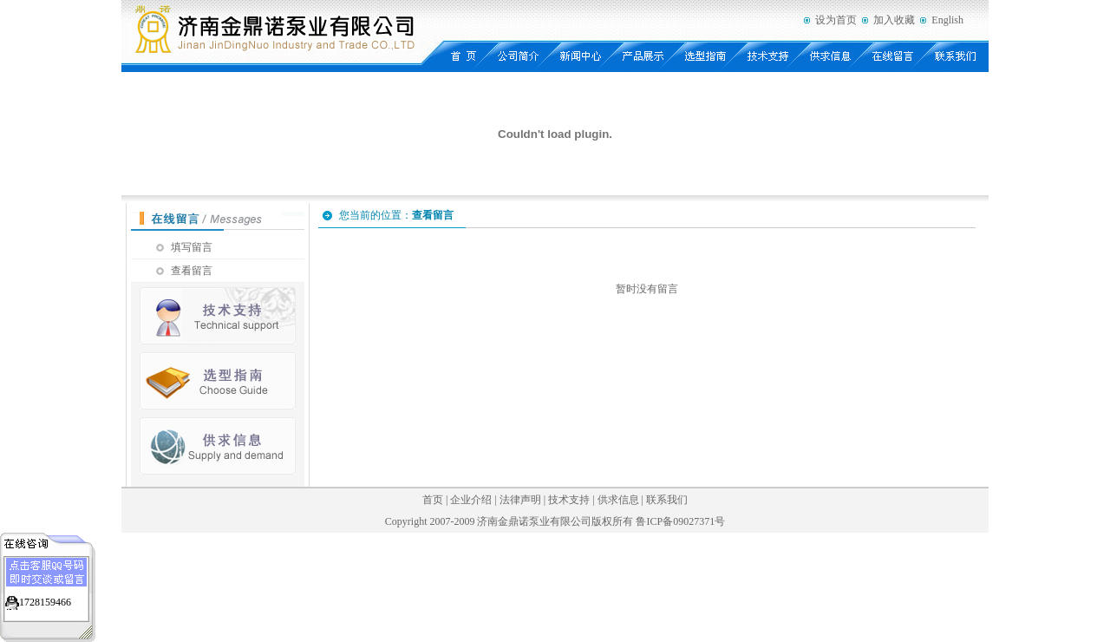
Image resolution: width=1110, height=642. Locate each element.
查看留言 (191, 271)
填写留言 (191, 247)
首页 (432, 500)
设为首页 (836, 20)
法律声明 (520, 500)
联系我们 (667, 500)
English (947, 20)
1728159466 (45, 602)
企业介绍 (471, 500)
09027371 (694, 521)
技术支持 (569, 500)
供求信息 (618, 500)
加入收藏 (894, 20)
